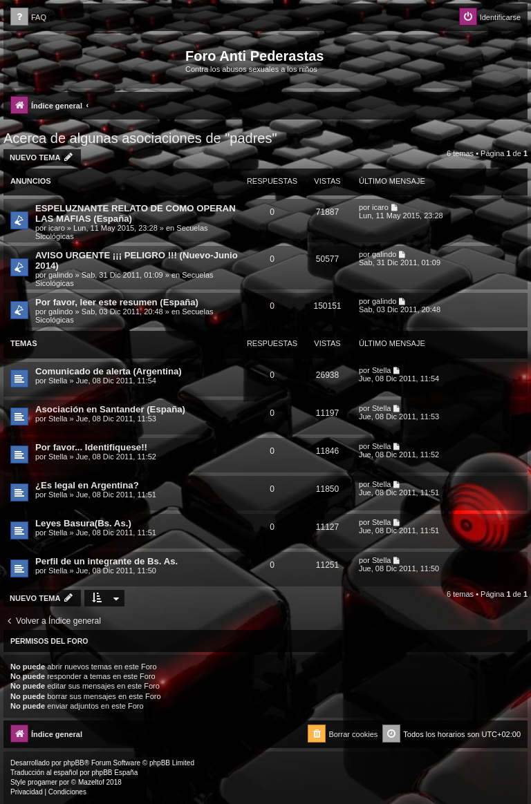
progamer (42, 782)
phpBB (74, 763)
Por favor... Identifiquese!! (91, 447)
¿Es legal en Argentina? (87, 485)
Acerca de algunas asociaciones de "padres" (140, 138)
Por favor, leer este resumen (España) (116, 302)
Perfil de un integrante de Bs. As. (106, 561)
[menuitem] (28, 18)
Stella (58, 380)
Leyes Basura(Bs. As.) (83, 523)
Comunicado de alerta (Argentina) (108, 371)
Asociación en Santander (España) (110, 409)
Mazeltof (91, 782)
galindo (60, 275)
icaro (56, 228)
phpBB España (114, 772)
